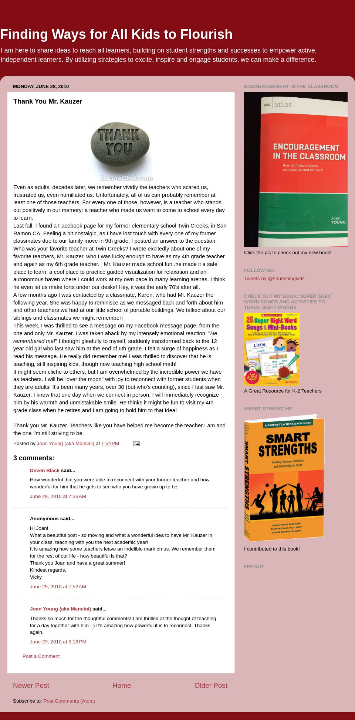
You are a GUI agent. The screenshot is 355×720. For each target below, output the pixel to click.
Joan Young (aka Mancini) (60, 609)
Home (121, 685)
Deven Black (45, 470)
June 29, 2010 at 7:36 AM (58, 496)
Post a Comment (41, 656)
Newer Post (31, 685)
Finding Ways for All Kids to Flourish (116, 34)
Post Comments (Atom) (69, 701)
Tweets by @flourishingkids (274, 278)
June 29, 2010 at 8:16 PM (58, 642)
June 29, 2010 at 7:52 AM (58, 586)
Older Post (211, 685)
